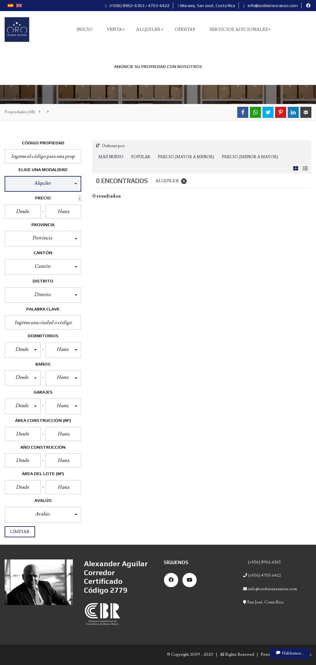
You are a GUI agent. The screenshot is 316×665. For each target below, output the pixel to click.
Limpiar (20, 532)
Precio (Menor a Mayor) (250, 156)
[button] (43, 184)
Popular (140, 156)
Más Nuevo (110, 156)
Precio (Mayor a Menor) (186, 156)
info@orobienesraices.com (270, 5)
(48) (20, 112)
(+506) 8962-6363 (264, 562)
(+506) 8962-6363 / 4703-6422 (137, 5)
